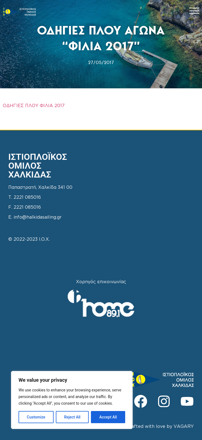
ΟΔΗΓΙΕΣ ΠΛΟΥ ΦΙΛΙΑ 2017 (34, 106)
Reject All (72, 417)
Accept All (108, 417)
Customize (36, 417)
